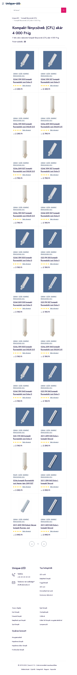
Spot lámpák (15, 624)
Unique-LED (13, 3)
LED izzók (43, 574)
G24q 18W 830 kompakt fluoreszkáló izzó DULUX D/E (24, 348)
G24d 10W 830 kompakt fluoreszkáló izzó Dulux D (22, 80)
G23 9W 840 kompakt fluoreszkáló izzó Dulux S (50, 392)
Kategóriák (39, 669)
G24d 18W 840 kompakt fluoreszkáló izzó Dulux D (22, 392)
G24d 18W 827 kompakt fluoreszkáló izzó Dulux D (50, 170)
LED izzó (42, 587)
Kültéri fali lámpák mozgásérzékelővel (51, 620)
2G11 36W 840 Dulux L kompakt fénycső (49, 526)
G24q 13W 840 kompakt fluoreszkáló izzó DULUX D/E (24, 125)
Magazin (46, 669)
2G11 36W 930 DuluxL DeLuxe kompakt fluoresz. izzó (24, 526)
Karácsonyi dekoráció (46, 595)
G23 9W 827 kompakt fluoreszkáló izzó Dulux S (50, 303)
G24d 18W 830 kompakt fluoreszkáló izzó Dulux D (22, 259)
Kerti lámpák (15, 612)
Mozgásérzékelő (17, 637)
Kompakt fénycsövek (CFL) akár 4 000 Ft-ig (27, 20)
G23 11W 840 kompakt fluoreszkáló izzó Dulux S (22, 437)
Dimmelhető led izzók (46, 591)
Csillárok (42, 616)
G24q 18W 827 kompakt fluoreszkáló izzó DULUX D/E (24, 214)
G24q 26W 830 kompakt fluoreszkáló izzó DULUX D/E (51, 125)
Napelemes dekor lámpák (19, 646)
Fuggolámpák (44, 583)
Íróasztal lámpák (17, 616)
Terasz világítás (16, 608)
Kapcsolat (53, 669)
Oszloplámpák (44, 612)
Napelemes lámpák (17, 641)
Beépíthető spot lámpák (19, 620)
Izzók (20, 74)
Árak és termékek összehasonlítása (46, 665)
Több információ (26, 86)
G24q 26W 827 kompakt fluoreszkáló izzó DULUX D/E (24, 170)
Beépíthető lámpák (45, 579)
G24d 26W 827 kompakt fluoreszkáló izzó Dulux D (50, 214)
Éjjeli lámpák (43, 608)
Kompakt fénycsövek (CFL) (29, 18)
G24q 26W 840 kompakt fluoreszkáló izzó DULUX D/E (51, 348)
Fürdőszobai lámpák (18, 650)
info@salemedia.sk (24, 585)
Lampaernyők (44, 624)
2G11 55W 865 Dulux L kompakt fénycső (49, 482)
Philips (15, 475)
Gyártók (32, 669)
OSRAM (15, 74)
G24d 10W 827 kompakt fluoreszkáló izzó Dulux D (50, 80)
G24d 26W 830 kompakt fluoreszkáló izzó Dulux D (22, 303)
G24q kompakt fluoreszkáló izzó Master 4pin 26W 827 (23, 482)
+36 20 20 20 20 (24, 577)
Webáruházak (25, 669)
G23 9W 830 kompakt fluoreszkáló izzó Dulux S (50, 259)
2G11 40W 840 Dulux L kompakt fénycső (50, 437)
